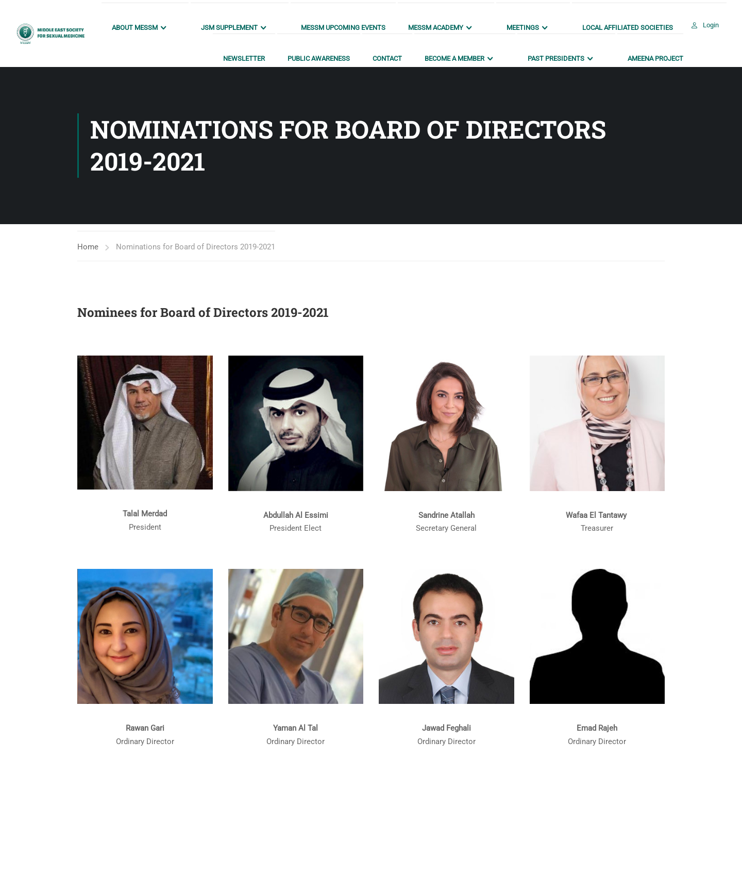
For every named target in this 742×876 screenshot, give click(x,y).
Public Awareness (319, 58)
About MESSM (135, 27)
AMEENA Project (655, 58)
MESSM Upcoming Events (343, 27)
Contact (387, 58)
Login (711, 25)
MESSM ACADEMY (435, 27)
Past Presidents (556, 58)
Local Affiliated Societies (627, 27)
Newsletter (244, 58)
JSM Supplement (229, 27)
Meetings (523, 27)
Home (87, 246)
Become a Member (454, 58)
